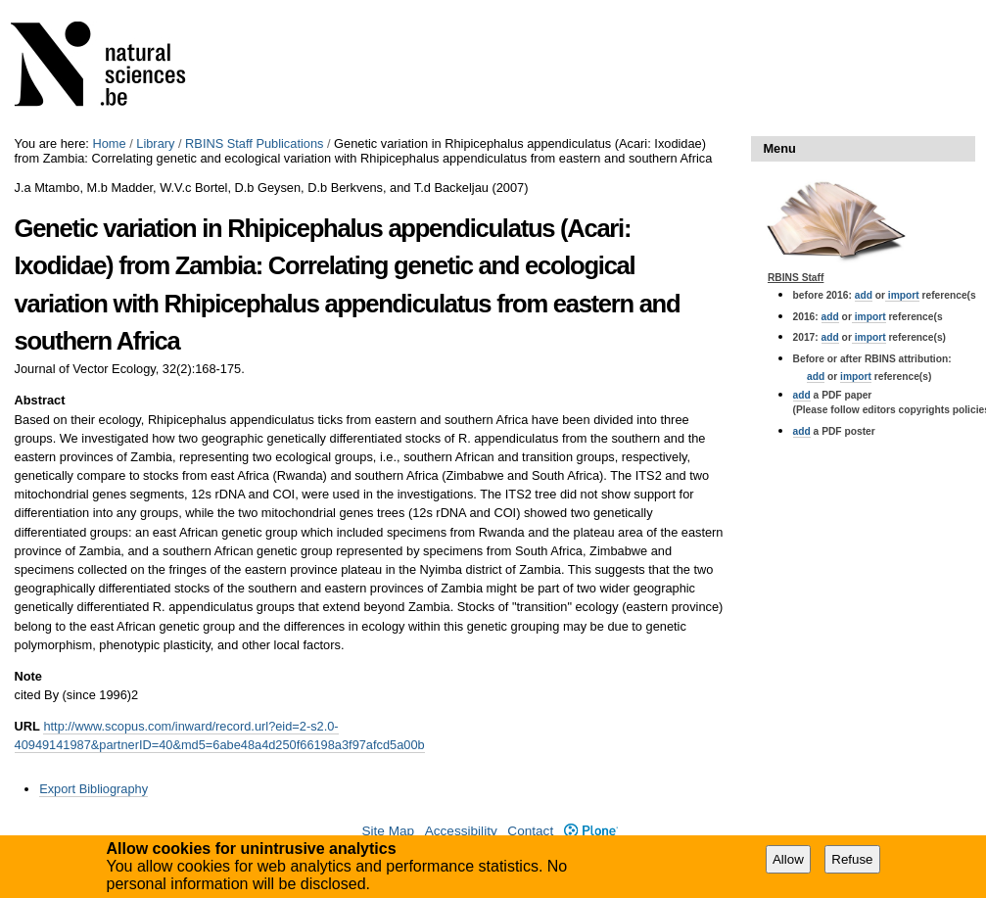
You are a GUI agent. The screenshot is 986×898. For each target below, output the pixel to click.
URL (27, 726)
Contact (530, 831)
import (902, 295)
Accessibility (461, 831)
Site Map (387, 831)
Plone (591, 831)
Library (155, 143)
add (863, 295)
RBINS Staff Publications (254, 143)
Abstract (40, 400)
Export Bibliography (93, 788)
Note (28, 676)
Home (108, 143)
